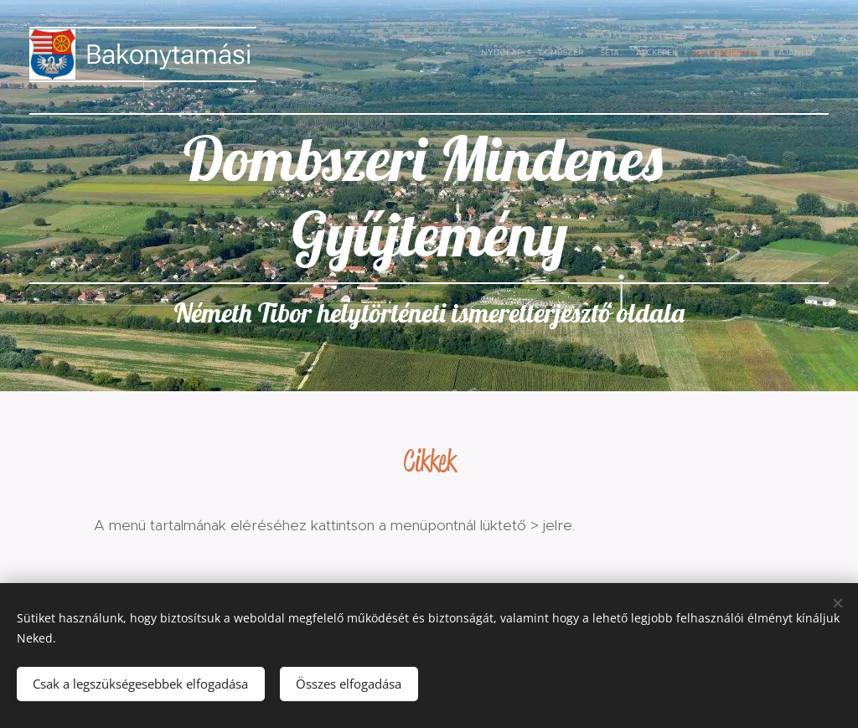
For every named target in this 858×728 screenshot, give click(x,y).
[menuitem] (717, 54)
